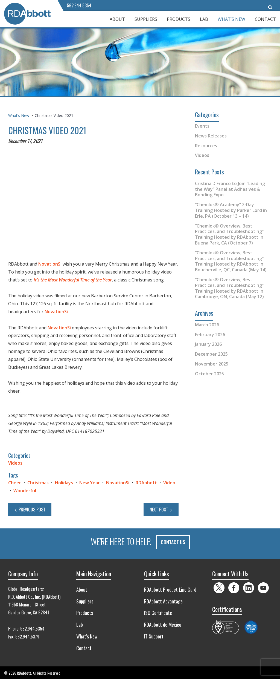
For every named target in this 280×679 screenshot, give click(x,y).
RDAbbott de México (162, 624)
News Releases (211, 136)
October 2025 (209, 374)
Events (202, 126)
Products (178, 19)
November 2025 (211, 364)
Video (169, 483)
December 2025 (211, 354)
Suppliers (146, 19)
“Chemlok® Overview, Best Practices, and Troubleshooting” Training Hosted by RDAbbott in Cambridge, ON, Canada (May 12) (229, 288)
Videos (15, 463)
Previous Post (29, 509)
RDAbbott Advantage (163, 600)
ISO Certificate (158, 612)
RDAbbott (146, 483)
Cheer (14, 483)
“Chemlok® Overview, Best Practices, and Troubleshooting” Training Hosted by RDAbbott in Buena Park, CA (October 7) (229, 234)
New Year (89, 483)
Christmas (38, 483)
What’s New (231, 19)
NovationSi (50, 264)
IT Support (154, 635)
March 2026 (207, 325)
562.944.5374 (27, 636)
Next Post (161, 509)
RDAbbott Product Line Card (170, 588)
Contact (265, 19)
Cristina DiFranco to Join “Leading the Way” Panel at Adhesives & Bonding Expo (230, 189)
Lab (204, 19)
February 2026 (210, 335)
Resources (206, 146)
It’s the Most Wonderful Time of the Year (73, 280)
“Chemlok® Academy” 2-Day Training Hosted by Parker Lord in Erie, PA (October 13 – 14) (231, 210)
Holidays (64, 483)
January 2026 (208, 344)
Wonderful (24, 491)
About (117, 19)
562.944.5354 (79, 5)
